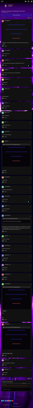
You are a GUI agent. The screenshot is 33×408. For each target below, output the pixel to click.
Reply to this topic (16, 15)
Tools (9, 12)
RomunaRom (7, 176)
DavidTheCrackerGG (9, 245)
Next (28, 378)
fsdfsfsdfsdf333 (8, 283)
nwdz (6, 359)
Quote (6, 55)
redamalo (7, 264)
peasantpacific (8, 215)
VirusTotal (5, 228)
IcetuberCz (7, 59)
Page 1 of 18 (16, 378)
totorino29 (7, 274)
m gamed (6, 369)
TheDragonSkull (5, 12)
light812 (6, 235)
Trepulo (6, 88)
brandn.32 (7, 79)
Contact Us (16, 403)
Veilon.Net (10, 404)
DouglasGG (7, 254)
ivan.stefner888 (8, 50)
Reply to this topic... (7, 389)
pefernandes (7, 196)
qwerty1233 (7, 131)
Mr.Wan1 (6, 69)
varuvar (6, 102)
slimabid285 (7, 186)
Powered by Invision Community (17, 406)
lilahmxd (6, 141)
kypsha (6, 112)
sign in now (24, 383)
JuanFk (6, 205)
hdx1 (5, 121)
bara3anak (7, 323)
